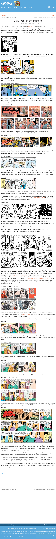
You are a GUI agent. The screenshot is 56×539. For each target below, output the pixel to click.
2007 (38, 198)
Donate (16, 7)
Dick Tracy (10, 471)
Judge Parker (29, 471)
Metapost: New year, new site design (8, 17)
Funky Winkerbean (17, 471)
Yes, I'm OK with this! (44, 534)
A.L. (24, 536)
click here (30, 26)
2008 (43, 198)
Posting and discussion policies (9, 525)
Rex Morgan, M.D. (46, 471)
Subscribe (23, 7)
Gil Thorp (23, 471)
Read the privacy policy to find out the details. (44, 530)
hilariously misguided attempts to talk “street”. (39, 278)
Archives (3, 7)
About (10, 7)
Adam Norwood (4, 533)
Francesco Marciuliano (29, 533)
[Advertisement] (25, 482)
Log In (30, 7)
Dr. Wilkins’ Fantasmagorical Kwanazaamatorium (44, 17)
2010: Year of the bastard (28, 20)
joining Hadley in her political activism (21, 275)
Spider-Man (3, 473)
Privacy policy (28, 525)
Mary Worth (40, 471)
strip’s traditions (26, 314)
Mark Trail (35, 471)
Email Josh (46, 525)
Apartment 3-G (4, 471)
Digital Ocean (24, 531)
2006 (35, 198)
